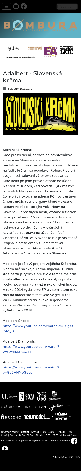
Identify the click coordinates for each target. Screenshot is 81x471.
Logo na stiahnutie (60, 440)
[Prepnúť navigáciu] (6, 6)
